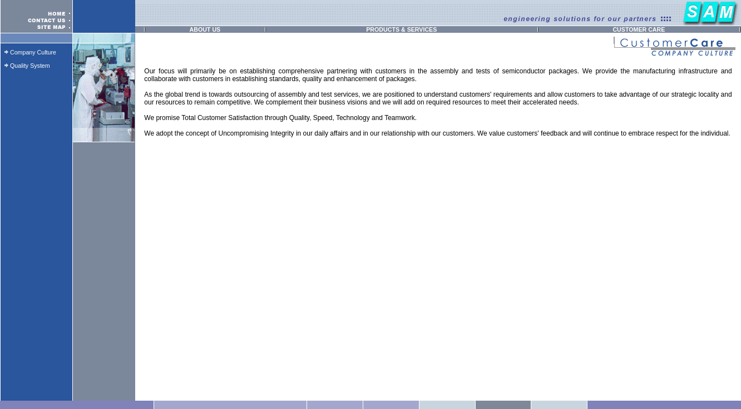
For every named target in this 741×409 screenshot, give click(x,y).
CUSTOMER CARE (638, 29)
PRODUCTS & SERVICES (401, 29)
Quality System (30, 65)
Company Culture (33, 52)
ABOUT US (205, 29)
